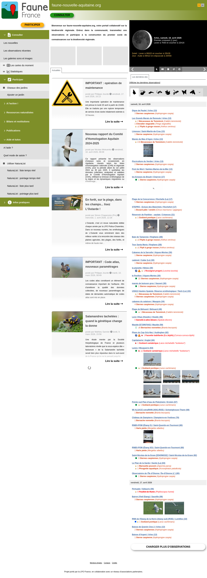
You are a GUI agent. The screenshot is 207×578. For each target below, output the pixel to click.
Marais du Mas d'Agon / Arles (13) (147, 139)
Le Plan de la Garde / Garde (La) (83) (148, 463)
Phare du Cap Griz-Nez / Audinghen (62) (150, 332)
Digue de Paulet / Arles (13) (144, 110)
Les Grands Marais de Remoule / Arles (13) (151, 118)
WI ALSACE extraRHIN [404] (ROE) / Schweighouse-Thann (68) (161, 410)
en (202, 5)
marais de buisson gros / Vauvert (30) (149, 283)
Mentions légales (96, 563)
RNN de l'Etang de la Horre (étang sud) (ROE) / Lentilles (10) (159, 519)
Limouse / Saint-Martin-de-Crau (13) (148, 131)
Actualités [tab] (56, 70)
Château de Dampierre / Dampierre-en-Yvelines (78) (155, 417)
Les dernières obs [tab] (139, 77)
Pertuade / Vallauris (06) (143, 489)
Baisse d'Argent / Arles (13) (144, 534)
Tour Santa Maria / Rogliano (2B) (147, 245)
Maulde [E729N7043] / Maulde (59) (147, 325)
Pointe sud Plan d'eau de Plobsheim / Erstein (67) (154, 402)
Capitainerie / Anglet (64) (143, 340)
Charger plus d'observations (168, 546)
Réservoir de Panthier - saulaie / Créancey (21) (153, 215)
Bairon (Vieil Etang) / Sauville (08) (147, 497)
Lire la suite (114, 121)
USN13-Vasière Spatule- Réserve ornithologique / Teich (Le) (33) (161, 291)
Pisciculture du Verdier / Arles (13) (147, 161)
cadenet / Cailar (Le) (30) (143, 260)
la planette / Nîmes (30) (142, 268)
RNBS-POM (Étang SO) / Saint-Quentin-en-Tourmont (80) (158, 447)
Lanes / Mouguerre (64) (142, 348)
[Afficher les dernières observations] (144, 83)
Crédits (114, 563)
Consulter (62, 15)
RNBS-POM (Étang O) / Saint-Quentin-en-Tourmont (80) (157, 425)
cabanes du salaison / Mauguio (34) (148, 301)
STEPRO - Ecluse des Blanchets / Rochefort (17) (154, 207)
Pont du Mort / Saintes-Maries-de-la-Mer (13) (152, 169)
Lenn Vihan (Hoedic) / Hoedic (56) (147, 317)
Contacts (107, 563)
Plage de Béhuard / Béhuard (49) (147, 309)
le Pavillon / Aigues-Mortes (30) (146, 276)
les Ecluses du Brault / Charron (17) (148, 177)
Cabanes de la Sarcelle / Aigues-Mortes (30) (152, 252)
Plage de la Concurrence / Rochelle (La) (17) (152, 199)
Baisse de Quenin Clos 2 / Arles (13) (148, 527)
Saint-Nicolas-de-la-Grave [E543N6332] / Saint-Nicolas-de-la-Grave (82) (164, 455)
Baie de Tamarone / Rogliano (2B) (147, 237)
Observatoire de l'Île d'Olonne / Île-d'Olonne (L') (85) (156, 473)
